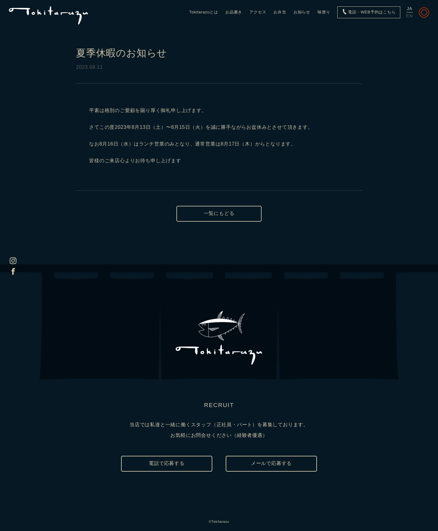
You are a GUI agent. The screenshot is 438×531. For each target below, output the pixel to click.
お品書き (233, 12)
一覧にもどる (219, 213)
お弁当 (279, 12)
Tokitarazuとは (203, 12)
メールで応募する (271, 463)
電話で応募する (167, 463)
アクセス (257, 12)
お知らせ (302, 12)
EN (409, 15)
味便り (324, 12)
